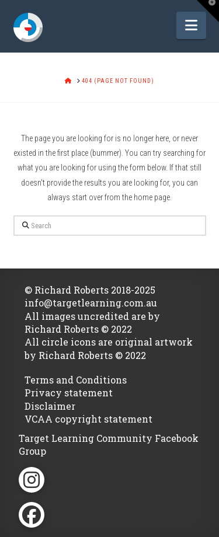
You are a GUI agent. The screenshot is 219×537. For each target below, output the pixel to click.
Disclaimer (50, 406)
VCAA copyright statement (88, 419)
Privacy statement (69, 392)
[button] (191, 25)
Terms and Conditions (76, 380)
